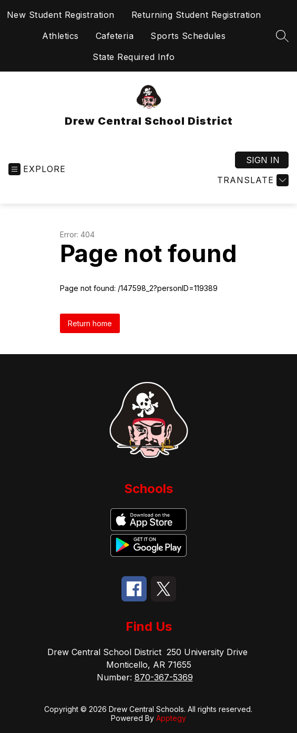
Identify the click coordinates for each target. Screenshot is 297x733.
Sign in (263, 160)
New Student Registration (61, 14)
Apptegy (171, 718)
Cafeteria (115, 36)
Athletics (60, 36)
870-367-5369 (164, 677)
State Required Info (134, 57)
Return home (90, 323)
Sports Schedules (188, 36)
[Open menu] (37, 169)
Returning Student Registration (196, 14)
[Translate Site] (251, 180)
